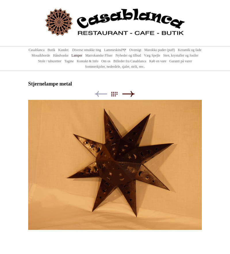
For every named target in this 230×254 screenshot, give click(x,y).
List (117, 94)
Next (128, 94)
